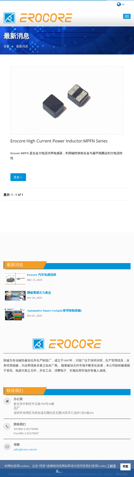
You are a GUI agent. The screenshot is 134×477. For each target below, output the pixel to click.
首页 (6, 46)
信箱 (17, 444)
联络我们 (20, 424)
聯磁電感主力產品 (39, 292)
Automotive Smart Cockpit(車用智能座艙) (54, 310)
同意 (125, 466)
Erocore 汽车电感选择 (41, 274)
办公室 (18, 399)
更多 (18, 177)
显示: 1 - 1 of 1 (13, 195)
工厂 (17, 408)
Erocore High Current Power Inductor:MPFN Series (58, 141)
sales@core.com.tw (25, 449)
